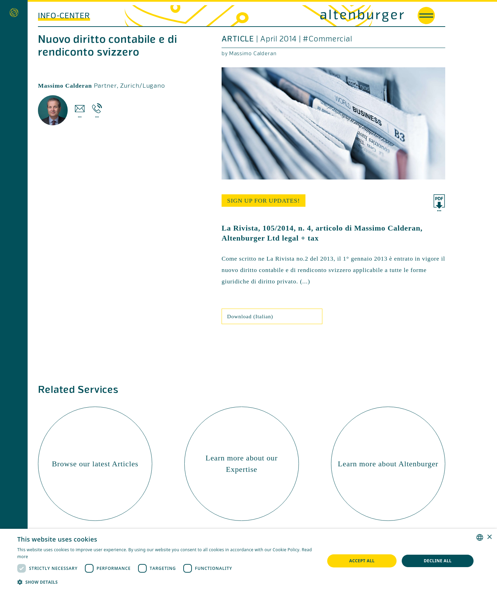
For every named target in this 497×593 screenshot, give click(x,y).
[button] (166, 582)
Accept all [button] (362, 561)
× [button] (489, 537)
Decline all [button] (438, 561)
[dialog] (248, 561)
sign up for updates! (263, 200)
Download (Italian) (250, 316)
